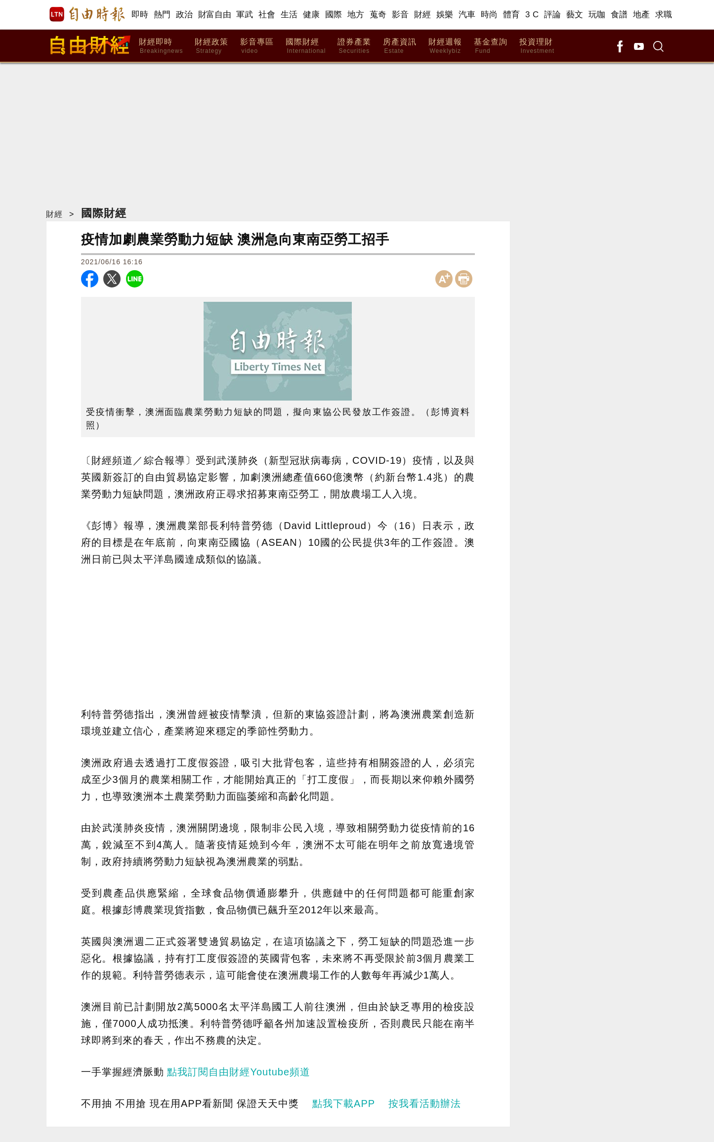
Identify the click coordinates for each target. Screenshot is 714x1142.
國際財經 (306, 46)
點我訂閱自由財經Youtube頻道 (238, 1071)
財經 (422, 14)
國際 (333, 14)
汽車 (467, 14)
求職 (663, 14)
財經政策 (211, 46)
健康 (311, 14)
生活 (289, 14)
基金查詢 (490, 46)
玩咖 (597, 14)
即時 (140, 14)
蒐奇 (378, 14)
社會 (267, 14)
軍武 (244, 14)
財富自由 (214, 14)
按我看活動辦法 (424, 1103)
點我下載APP (343, 1103)
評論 (552, 14)
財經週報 (445, 46)
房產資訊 (400, 46)
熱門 (162, 14)
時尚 (489, 14)
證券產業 (354, 46)
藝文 (575, 14)
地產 (641, 14)
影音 (400, 14)
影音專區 (257, 46)
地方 (356, 14)
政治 (184, 14)
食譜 (619, 14)
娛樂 (445, 14)
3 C (532, 14)
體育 (511, 14)
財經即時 (161, 46)
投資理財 (536, 46)
